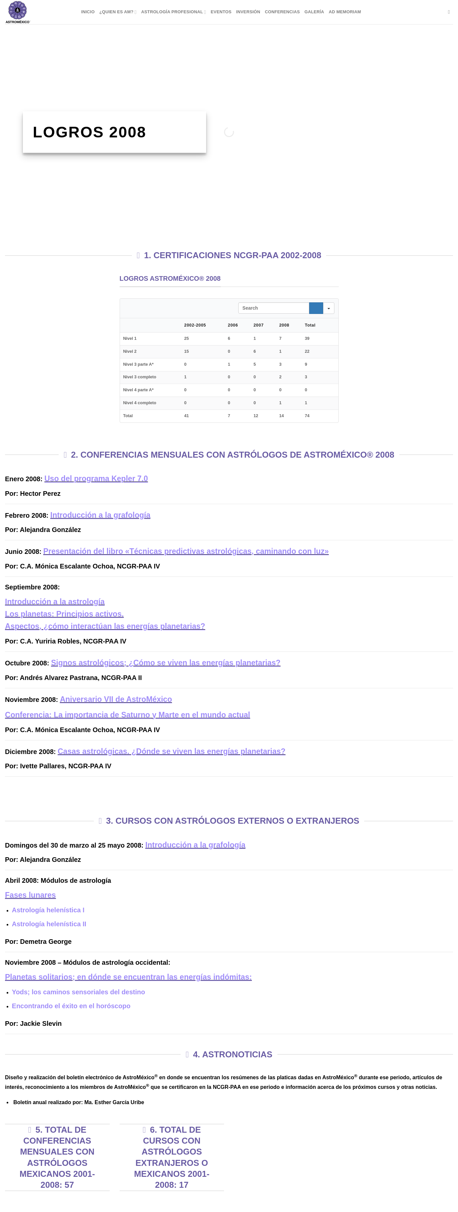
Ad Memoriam (345, 11)
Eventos (221, 11)
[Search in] (328, 308)
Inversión (248, 11)
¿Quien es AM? (118, 12)
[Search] (316, 308)
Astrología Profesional (173, 12)
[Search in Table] (273, 308)
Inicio (88, 11)
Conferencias (282, 11)
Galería (314, 11)
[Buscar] (450, 12)
